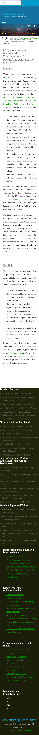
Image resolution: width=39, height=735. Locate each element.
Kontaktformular (13, 199)
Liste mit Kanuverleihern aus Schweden (19, 97)
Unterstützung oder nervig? (16, 657)
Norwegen (7, 101)
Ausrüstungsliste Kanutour (16, 674)
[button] (4, 21)
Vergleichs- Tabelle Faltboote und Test (20, 567)
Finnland (16, 101)
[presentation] (2, 33)
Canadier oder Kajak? (14, 557)
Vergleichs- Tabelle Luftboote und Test (20, 570)
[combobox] (10, 2)
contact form (17, 353)
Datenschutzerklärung (25, 730)
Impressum (10, 730)
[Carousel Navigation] (19, 34)
